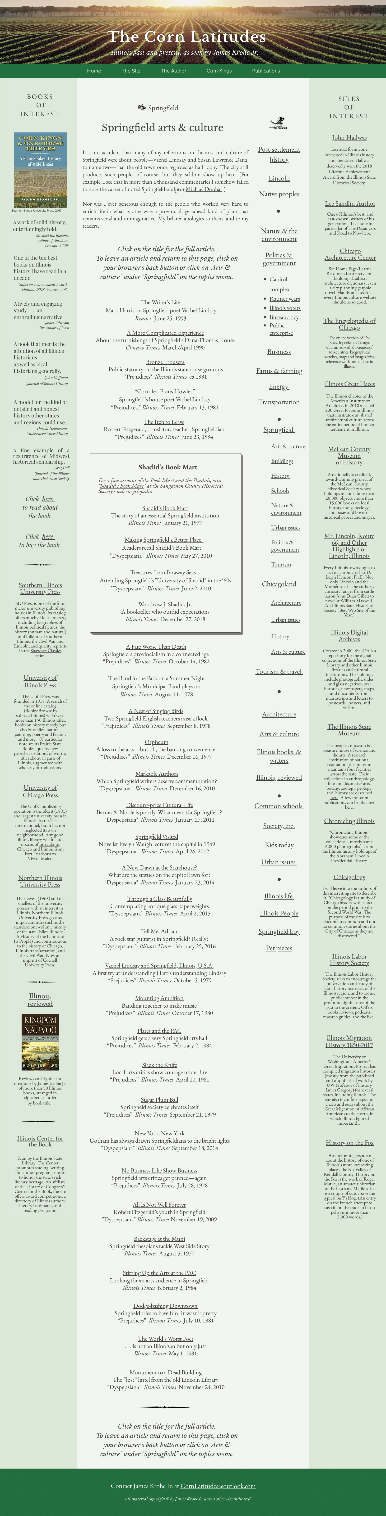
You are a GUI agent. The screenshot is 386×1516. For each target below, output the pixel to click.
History (280, 475)
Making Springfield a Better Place (164, 539)
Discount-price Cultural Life (159, 805)
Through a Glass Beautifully (159, 899)
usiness (281, 351)
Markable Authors (156, 773)
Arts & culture (288, 651)
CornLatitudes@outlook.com (218, 1485)
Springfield (273, 931)
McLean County (349, 448)
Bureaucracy (285, 317)
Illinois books (276, 751)
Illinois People (279, 913)
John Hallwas (349, 137)
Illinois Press (40, 685)
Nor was (93, 203)
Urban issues (285, 527)
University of (40, 677)
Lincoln (279, 178)
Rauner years (285, 298)
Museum (349, 455)
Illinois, (40, 996)
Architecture (286, 602)
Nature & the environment (279, 234)
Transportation (279, 401)
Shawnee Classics (46, 650)
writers (279, 760)
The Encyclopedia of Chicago (349, 323)
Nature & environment (286, 508)
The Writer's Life (160, 302)
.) (224, 189)
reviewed (40, 1003)
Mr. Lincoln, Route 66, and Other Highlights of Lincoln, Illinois (349, 545)
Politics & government (285, 545)
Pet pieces (279, 947)
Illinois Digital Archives (349, 635)
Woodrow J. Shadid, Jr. (165, 604)
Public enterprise (281, 329)
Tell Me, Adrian (159, 931)
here (334, 797)
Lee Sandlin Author (350, 203)
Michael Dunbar (204, 189)
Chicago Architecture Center (350, 254)
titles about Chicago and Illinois (38, 846)
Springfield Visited (156, 837)
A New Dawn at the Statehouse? (159, 867)
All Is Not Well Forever (159, 1204)
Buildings (282, 461)
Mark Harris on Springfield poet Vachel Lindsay (160, 310)
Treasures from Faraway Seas (163, 572)
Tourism (281, 564)
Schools (280, 490)
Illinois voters (285, 308)
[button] (40, 1042)
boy (294, 931)
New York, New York (160, 1133)
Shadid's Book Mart (122, 485)
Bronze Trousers (165, 362)
